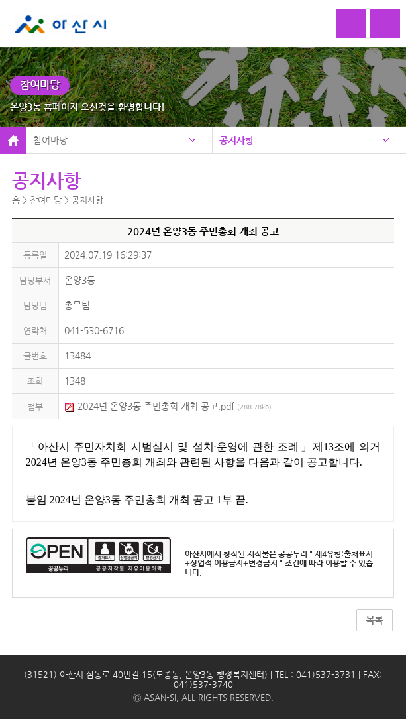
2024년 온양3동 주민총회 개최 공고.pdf (168, 406)
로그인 (351, 23)
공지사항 (236, 140)
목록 (374, 620)
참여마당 (50, 140)
